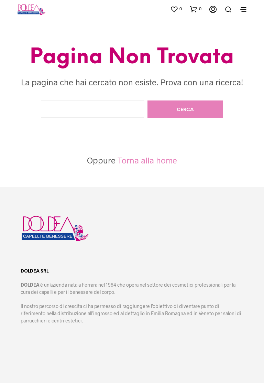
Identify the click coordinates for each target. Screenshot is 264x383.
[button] (176, 9)
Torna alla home (147, 160)
